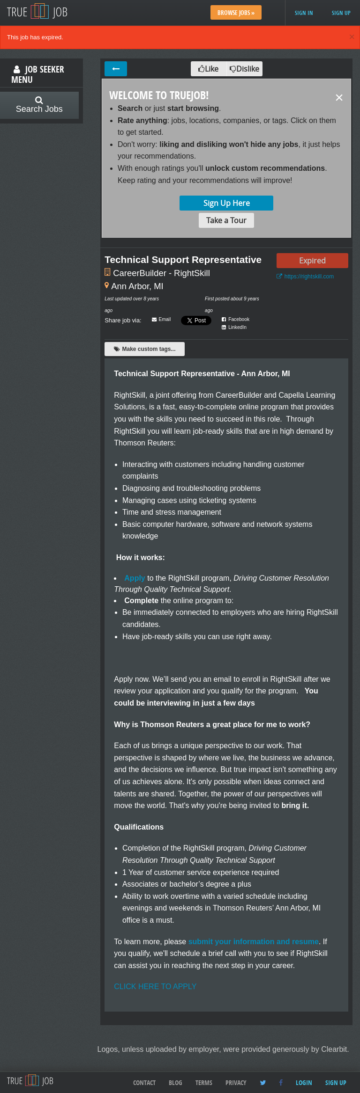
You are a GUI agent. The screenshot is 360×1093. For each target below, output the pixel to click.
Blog (175, 1082)
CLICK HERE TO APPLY (155, 987)
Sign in (304, 13)
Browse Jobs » (236, 12)
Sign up (341, 13)
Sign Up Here (226, 203)
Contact (144, 1082)
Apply (134, 578)
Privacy (236, 1082)
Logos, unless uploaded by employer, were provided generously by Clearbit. (223, 1049)
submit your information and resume (253, 942)
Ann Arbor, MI (137, 286)
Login (304, 1082)
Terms (203, 1082)
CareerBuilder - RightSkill (161, 273)
